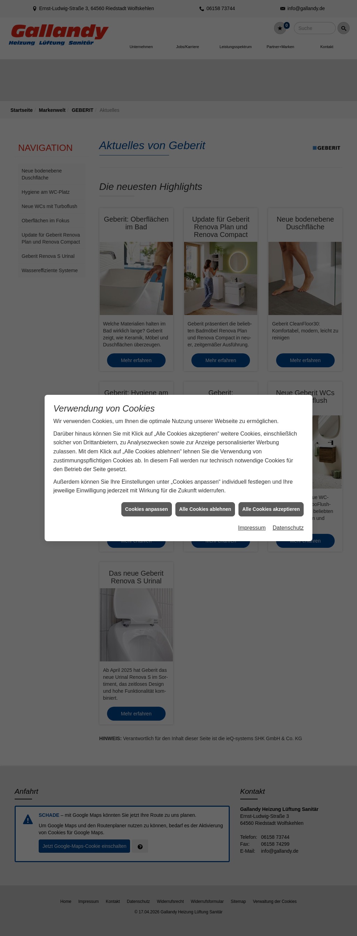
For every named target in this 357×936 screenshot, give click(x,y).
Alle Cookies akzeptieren (271, 500)
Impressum (252, 519)
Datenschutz (288, 519)
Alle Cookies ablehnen (205, 500)
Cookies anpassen (146, 500)
